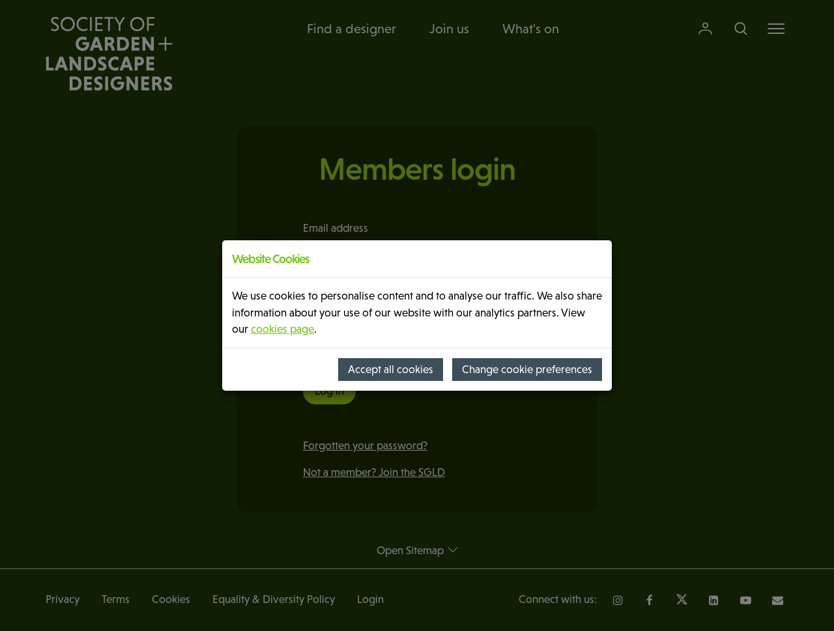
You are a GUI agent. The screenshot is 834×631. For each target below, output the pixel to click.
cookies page (282, 329)
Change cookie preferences (527, 369)
